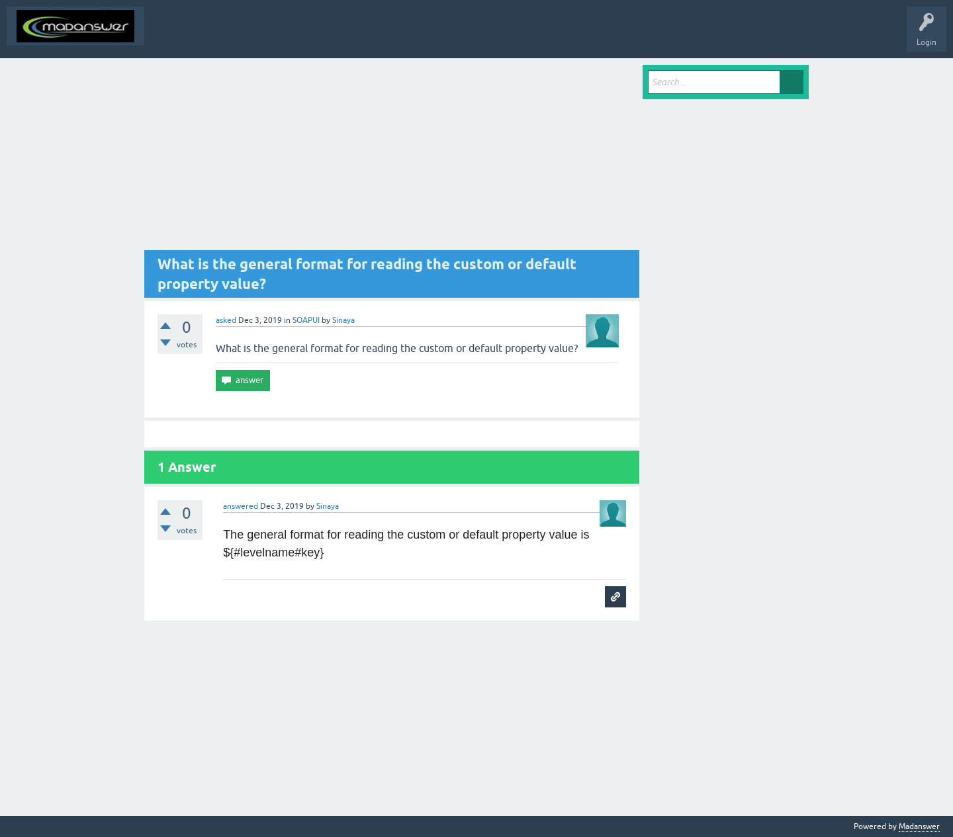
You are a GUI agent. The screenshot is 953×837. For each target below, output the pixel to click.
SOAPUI (306, 320)
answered (240, 506)
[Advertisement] (391, 157)
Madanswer (919, 826)
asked (226, 320)
